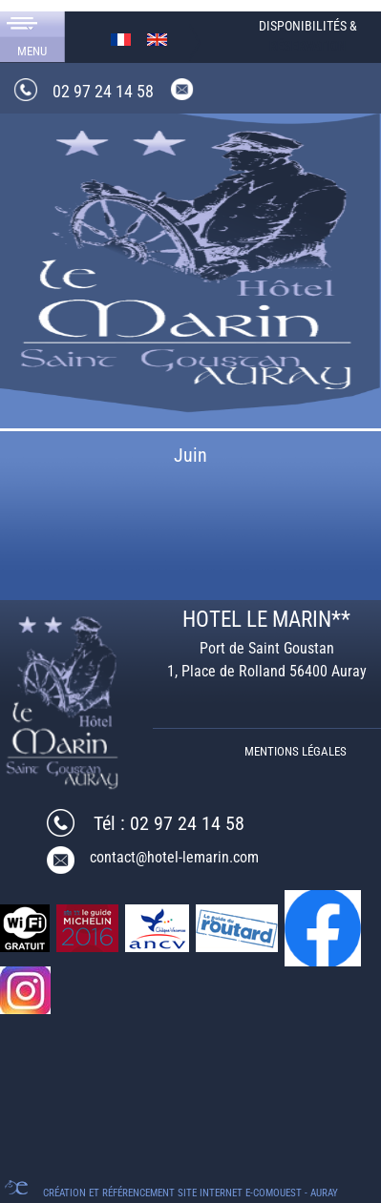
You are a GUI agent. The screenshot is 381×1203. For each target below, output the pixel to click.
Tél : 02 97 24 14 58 (169, 823)
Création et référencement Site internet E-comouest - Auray (190, 1193)
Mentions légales (295, 751)
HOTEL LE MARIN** (266, 620)
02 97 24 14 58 (103, 91)
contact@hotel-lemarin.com (174, 857)
